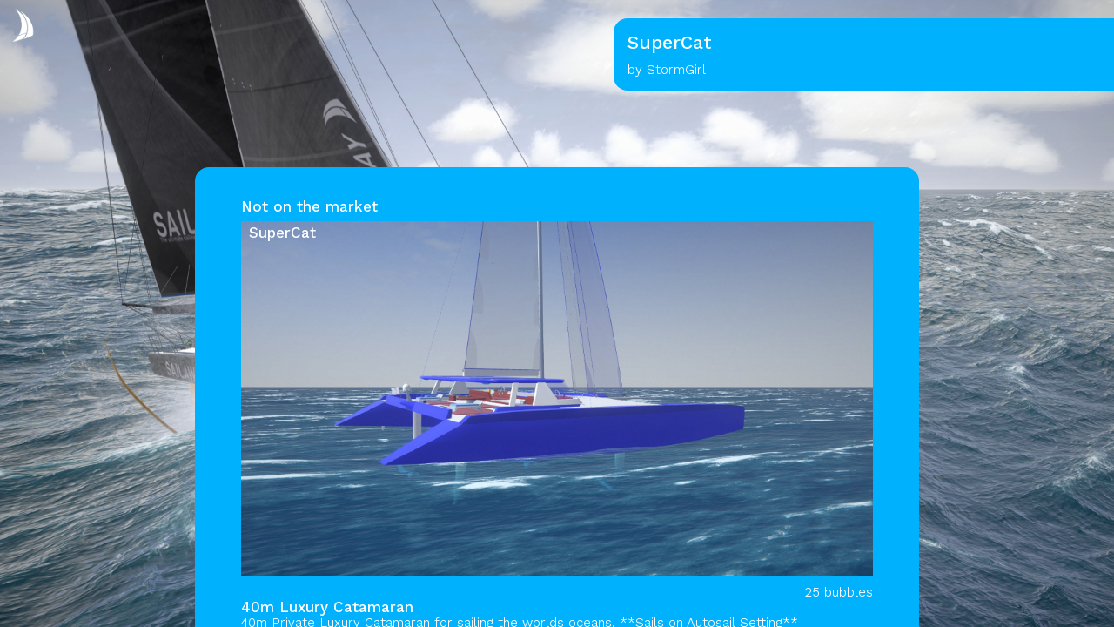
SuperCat (282, 232)
